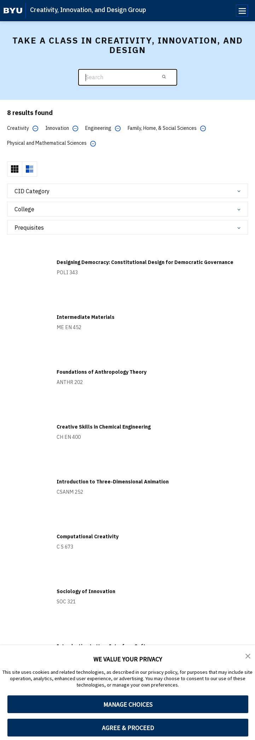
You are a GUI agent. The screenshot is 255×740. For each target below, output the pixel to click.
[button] (247, 655)
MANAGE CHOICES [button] (127, 704)
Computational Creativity (87, 536)
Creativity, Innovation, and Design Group (88, 10)
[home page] (13, 10)
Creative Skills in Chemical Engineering (104, 427)
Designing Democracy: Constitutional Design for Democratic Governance (145, 262)
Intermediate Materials (86, 317)
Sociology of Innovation (86, 591)
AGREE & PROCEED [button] (128, 728)
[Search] (127, 77)
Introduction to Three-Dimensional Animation (113, 481)
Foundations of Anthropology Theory (101, 372)
